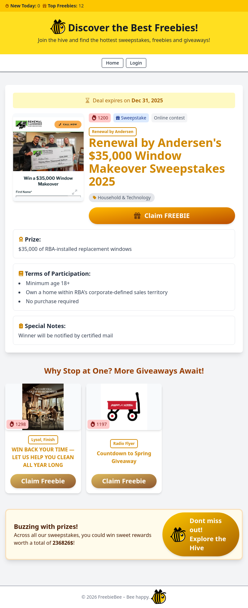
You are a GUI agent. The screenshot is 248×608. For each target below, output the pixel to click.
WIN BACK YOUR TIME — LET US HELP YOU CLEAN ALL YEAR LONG (43, 457)
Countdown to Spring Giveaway (124, 457)
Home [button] (112, 63)
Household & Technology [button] (122, 197)
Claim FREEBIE (162, 215)
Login (136, 63)
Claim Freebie (43, 481)
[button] (200, 534)
